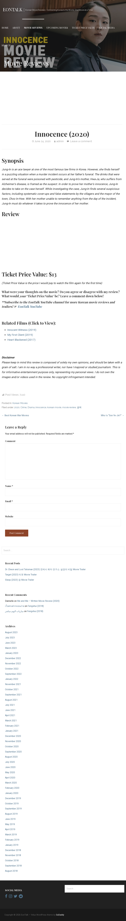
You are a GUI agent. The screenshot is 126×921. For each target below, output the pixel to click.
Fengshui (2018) (36, 606)
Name (9, 486)
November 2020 (13, 741)
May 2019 (10, 824)
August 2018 (11, 871)
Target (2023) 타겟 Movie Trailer (21, 574)
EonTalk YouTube (30, 306)
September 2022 (13, 674)
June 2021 (10, 710)
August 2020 (11, 756)
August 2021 (11, 700)
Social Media (107, 27)
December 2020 (13, 736)
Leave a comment (81, 141)
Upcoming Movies (57, 27)
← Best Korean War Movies (15, 415)
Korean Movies (20, 403)
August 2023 (11, 632)
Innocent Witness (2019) (21, 330)
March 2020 (11, 782)
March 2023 (11, 648)
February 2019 (12, 839)
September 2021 (13, 694)
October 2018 (12, 860)
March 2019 (11, 834)
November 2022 (13, 663)
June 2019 (10, 819)
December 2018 (13, 850)
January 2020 (11, 793)
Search (6, 45)
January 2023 (11, 653)
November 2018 (13, 855)
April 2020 (10, 777)
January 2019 (11, 845)
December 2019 (13, 798)
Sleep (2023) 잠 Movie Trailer (19, 579)
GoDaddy (60, 915)
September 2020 (13, 751)
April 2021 (10, 715)
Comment (10, 441)
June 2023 (10, 642)
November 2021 (13, 684)
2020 (17, 407)
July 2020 (10, 762)
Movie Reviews (33, 27)
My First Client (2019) (20, 334)
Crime (24, 407)
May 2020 (10, 772)
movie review (69, 407)
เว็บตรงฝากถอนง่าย (14, 606)
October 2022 (12, 668)
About (16, 27)
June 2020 (10, 767)
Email (9, 501)
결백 (79, 407)
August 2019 (11, 814)
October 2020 (12, 746)
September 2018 (13, 865)
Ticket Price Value (83, 27)
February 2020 (12, 788)
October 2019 (12, 803)
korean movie (54, 407)
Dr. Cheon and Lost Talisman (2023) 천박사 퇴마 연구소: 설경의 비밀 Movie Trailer (45, 569)
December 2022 (13, 658)
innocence (41, 407)
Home (5, 27)
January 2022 (11, 679)
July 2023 (10, 637)
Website (9, 516)
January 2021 (11, 731)
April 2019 (10, 829)
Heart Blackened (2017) (21, 339)
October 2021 (12, 689)
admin (60, 141)
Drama (31, 407)
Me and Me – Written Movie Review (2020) (38, 601)
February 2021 (12, 725)
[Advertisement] (63, 96)
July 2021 (10, 705)
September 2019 (13, 808)
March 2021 (11, 720)
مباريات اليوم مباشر (14, 611)
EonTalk (12, 9)
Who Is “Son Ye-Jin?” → (112, 415)
